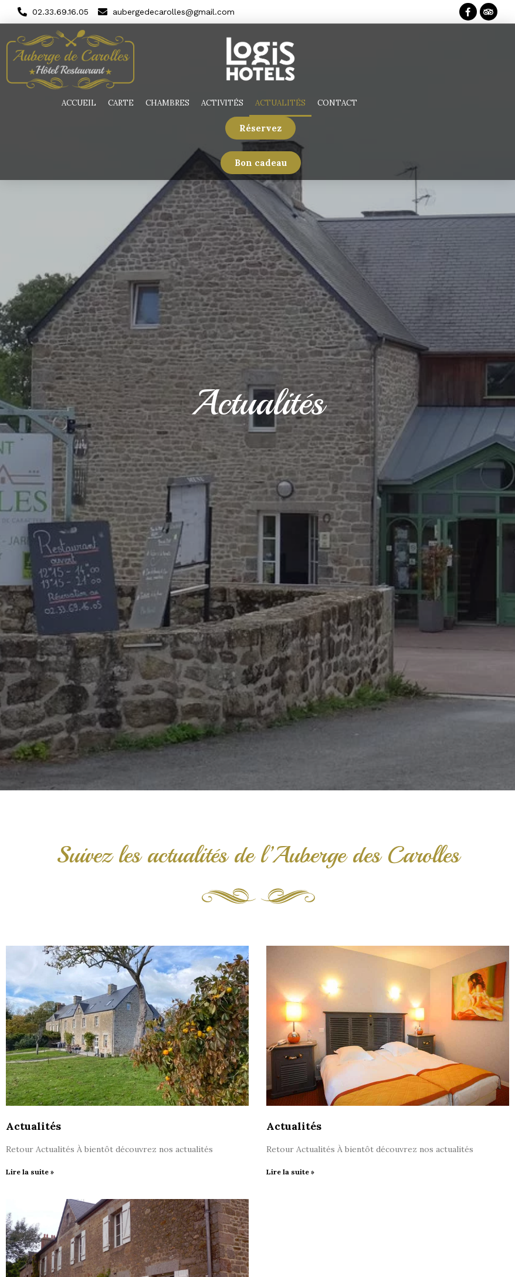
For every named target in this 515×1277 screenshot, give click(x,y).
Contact (337, 103)
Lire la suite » (30, 1171)
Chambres (167, 103)
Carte (121, 103)
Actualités (280, 103)
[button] (260, 128)
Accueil (79, 103)
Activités (222, 103)
